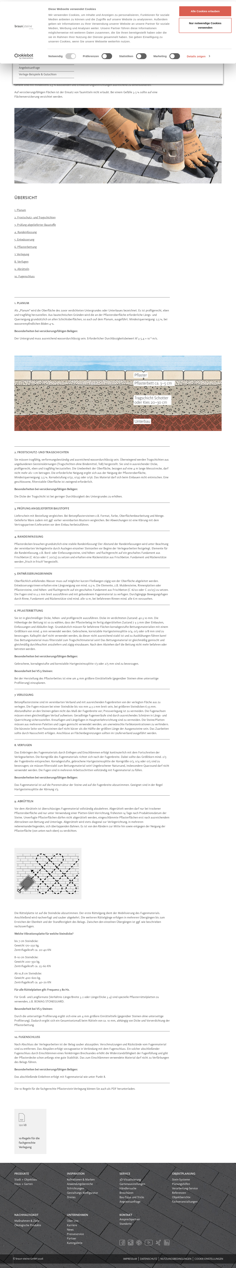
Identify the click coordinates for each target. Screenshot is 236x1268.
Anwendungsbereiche (80, 1184)
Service (124, 1173)
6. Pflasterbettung (25, 247)
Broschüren (126, 1193)
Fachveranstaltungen (184, 1201)
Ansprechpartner (129, 1219)
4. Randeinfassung (25, 232)
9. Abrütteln (21, 269)
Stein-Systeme (181, 1179)
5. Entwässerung (24, 239)
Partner (71, 1238)
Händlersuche (127, 1188)
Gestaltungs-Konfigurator (82, 1193)
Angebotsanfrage (129, 1201)
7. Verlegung (21, 254)
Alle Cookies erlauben (205, 9)
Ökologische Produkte (27, 1225)
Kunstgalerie (74, 1243)
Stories (71, 1197)
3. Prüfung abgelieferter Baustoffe (35, 225)
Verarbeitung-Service (185, 1188)
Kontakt (125, 1215)
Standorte (125, 1224)
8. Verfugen (21, 261)
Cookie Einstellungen (209, 1259)
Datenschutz (148, 1259)
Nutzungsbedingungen (175, 1259)
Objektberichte (181, 1197)
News (70, 1229)
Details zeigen (196, 54)
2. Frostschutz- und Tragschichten (34, 217)
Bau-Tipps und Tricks (131, 1197)
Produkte (21, 1173)
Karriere (72, 1225)
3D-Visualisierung (130, 1179)
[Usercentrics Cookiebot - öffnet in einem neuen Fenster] (24, 55)
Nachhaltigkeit (26, 1215)
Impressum (130, 1259)
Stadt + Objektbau (25, 1179)
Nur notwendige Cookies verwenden (205, 24)
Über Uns (73, 1221)
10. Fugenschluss (24, 276)
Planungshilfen (181, 1184)
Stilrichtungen (75, 1188)
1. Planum (20, 210)
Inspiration (76, 1173)
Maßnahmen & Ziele (26, 1221)
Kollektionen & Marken (81, 1179)
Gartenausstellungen (132, 1184)
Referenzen (179, 1193)
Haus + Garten (23, 1184)
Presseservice (75, 1234)
